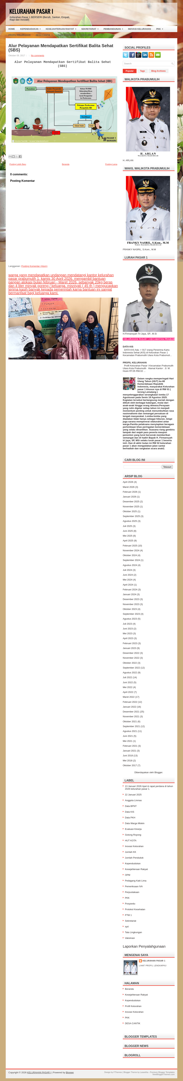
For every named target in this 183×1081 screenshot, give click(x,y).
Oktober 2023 (130, 609)
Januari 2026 (129, 496)
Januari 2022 (129, 706)
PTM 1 (128, 915)
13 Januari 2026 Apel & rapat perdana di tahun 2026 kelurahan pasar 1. (149, 787)
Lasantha (144, 1072)
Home (11, 29)
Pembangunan (114, 28)
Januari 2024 (129, 594)
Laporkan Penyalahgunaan (144, 946)
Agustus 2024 (130, 565)
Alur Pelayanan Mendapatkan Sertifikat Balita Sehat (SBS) (60, 48)
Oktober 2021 (130, 721)
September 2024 (131, 560)
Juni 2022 (128, 682)
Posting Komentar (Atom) (34, 266)
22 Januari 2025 (133, 794)
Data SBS (89, 34)
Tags (142, 71)
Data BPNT (131, 806)
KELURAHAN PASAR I (31, 11)
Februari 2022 (130, 702)
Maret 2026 (129, 487)
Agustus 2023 (130, 618)
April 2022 (128, 692)
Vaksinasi (130, 938)
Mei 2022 (127, 687)
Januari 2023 (129, 648)
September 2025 (131, 516)
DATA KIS (128, 346)
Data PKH (130, 817)
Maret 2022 (129, 697)
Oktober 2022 (130, 663)
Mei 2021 (127, 741)
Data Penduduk (67, 35)
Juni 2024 (128, 574)
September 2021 (131, 726)
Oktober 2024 (130, 555)
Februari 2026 (130, 491)
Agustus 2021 (130, 731)
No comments (37, 55)
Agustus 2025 (130, 521)
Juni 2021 (128, 736)
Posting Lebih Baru (17, 164)
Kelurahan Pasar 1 (154, 961)
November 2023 (131, 604)
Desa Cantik (45, 34)
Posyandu (130, 903)
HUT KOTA (131, 840)
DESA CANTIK (132, 1023)
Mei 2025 (127, 535)
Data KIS (129, 811)
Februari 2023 (130, 643)
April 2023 (128, 638)
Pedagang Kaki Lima (135, 880)
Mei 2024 (127, 579)
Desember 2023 (131, 599)
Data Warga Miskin (134, 823)
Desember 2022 (131, 653)
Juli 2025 (127, 526)
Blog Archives (158, 71)
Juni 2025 (128, 531)
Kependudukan (31, 28)
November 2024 (131, 550)
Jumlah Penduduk (134, 857)
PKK (160, 28)
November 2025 (131, 506)
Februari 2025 (130, 545)
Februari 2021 (130, 746)
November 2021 (131, 716)
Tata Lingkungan (133, 932)
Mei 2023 (127, 633)
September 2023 (131, 614)
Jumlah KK (130, 852)
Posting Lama (111, 164)
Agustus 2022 (130, 672)
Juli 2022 (127, 677)
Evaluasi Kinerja (133, 829)
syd (126, 926)
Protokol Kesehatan (135, 909)
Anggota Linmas (133, 800)
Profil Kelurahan (19, 35)
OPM (127, 875)
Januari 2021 (129, 750)
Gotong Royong (133, 834)
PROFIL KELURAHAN (135, 362)
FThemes (118, 1072)
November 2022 (131, 657)
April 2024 (128, 584)
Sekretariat (91, 28)
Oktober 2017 (130, 765)
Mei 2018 (127, 760)
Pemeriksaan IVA (134, 886)
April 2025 (128, 540)
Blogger (158, 772)
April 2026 (128, 482)
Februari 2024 (130, 589)
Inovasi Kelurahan (139, 29)
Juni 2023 (128, 628)
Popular (130, 71)
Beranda (66, 164)
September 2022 (131, 667)
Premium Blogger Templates (162, 1072)
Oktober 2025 (130, 511)
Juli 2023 (127, 623)
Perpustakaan (132, 892)
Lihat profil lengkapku (153, 966)
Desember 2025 (131, 501)
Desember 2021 (131, 711)
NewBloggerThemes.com (164, 1074)
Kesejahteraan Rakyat (62, 28)
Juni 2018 (128, 755)
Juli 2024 (127, 570)
